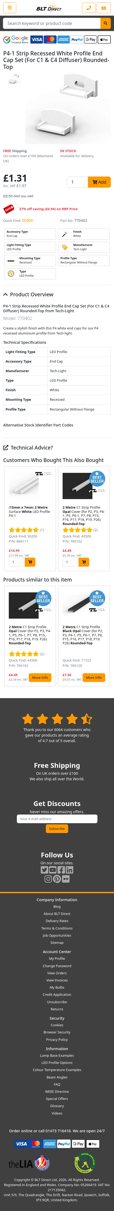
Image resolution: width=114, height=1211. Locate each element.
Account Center (57, 951)
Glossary (57, 1105)
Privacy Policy (57, 1039)
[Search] (105, 23)
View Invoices (57, 980)
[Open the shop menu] (9, 7)
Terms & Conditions (56, 928)
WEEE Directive (57, 1091)
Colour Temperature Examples (57, 1069)
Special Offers (57, 1098)
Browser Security (57, 1032)
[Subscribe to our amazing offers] (57, 818)
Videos (57, 1113)
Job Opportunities (57, 935)
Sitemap (56, 942)
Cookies (57, 1025)
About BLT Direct (57, 913)
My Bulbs (57, 987)
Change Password (57, 965)
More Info (40, 677)
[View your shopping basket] (104, 7)
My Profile (57, 958)
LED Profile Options (57, 1062)
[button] (106, 518)
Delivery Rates (57, 920)
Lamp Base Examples (57, 1055)
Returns (57, 1009)
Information (57, 1048)
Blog (56, 906)
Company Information (57, 899)
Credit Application (57, 994)
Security (57, 1018)
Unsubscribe (57, 1001)
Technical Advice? (28, 447)
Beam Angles (57, 1077)
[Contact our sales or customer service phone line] (89, 8)
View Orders (57, 973)
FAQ (57, 1084)
